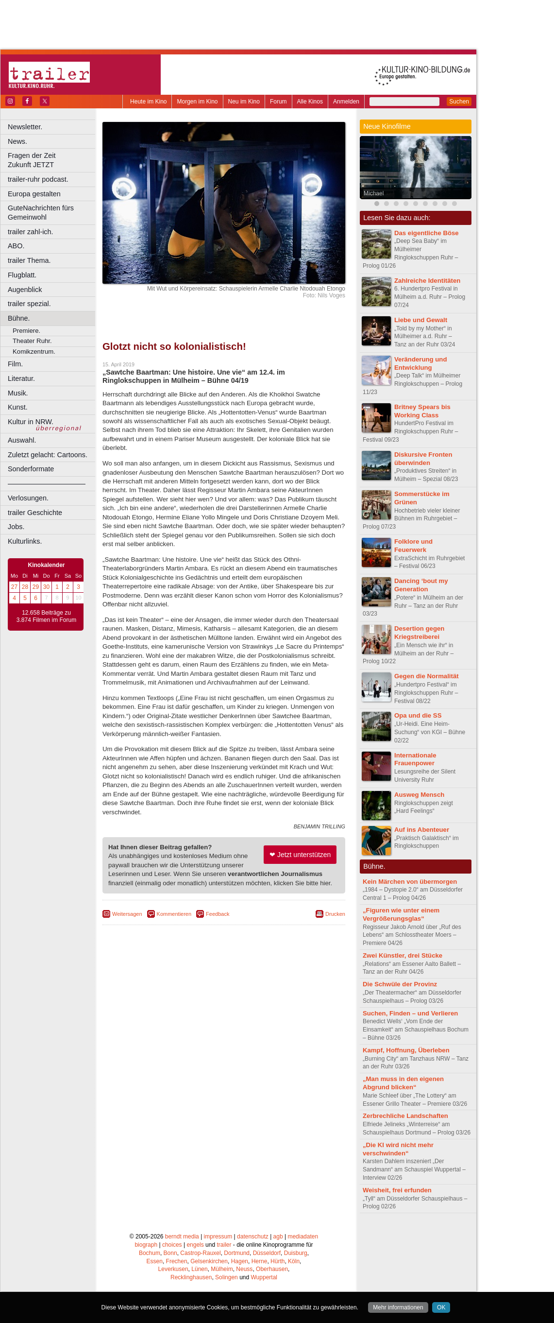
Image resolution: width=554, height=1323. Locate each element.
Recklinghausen (191, 1277)
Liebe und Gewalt (420, 320)
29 (36, 587)
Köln (294, 1261)
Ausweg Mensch (419, 794)
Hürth (277, 1261)
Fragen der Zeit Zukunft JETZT (53, 160)
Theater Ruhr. (32, 340)
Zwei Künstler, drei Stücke (402, 955)
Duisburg (295, 1253)
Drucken (335, 914)
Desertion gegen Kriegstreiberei (419, 632)
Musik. (18, 393)
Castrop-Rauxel (200, 1253)
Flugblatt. (22, 275)
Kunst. (18, 407)
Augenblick (25, 289)
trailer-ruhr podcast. (38, 179)
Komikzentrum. (34, 351)
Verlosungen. (28, 498)
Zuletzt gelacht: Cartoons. (47, 455)
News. (17, 141)
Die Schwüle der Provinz (400, 984)
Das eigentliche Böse (426, 233)
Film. (15, 364)
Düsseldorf (267, 1253)
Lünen (199, 1269)
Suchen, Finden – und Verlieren (410, 1013)
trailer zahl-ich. (30, 232)
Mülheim (222, 1269)
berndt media (182, 1236)
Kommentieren (174, 914)
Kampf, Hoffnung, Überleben (406, 1050)
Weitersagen (127, 914)
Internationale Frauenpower (415, 759)
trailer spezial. (29, 304)
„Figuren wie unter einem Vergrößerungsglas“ (401, 914)
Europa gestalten (34, 194)
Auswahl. (22, 440)
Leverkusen (173, 1269)
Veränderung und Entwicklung (420, 363)
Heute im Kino (148, 101)
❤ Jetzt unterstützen (300, 855)
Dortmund (237, 1253)
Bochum (149, 1253)
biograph (145, 1244)
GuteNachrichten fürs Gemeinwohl (41, 212)
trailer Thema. (29, 260)
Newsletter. (25, 127)
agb (278, 1236)
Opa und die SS (417, 715)
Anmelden (346, 101)
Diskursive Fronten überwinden (423, 458)
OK (441, 1307)
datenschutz (253, 1236)
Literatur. (21, 378)
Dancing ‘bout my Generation (421, 585)
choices (172, 1244)
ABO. (16, 246)
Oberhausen (272, 1269)
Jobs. (16, 527)
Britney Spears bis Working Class (422, 411)
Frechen (176, 1261)
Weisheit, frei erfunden (397, 1190)
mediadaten (302, 1236)
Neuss (244, 1269)
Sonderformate (31, 469)
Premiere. (26, 330)
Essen (155, 1261)
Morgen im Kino (197, 101)
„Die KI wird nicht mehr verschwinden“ (398, 1149)
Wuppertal (264, 1277)
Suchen (459, 101)
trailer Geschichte (35, 512)
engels (194, 1244)
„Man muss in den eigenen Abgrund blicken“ (403, 1083)
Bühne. (19, 318)
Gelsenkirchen (209, 1261)
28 (25, 587)
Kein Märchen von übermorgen (410, 881)
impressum (218, 1236)
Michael (374, 193)
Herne (260, 1261)
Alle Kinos (310, 101)
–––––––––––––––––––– (46, 483)
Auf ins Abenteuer (421, 829)
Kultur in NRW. (30, 422)
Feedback (217, 914)
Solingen (226, 1277)
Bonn (170, 1253)
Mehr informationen (398, 1307)
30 (46, 587)
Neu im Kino (244, 101)
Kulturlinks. (25, 541)
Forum (278, 101)
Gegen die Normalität (426, 676)
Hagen (239, 1261)
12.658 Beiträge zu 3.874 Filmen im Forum (46, 616)
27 (14, 587)
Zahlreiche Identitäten (427, 280)
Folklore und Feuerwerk (413, 545)
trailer (224, 1244)
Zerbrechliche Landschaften (405, 1115)
